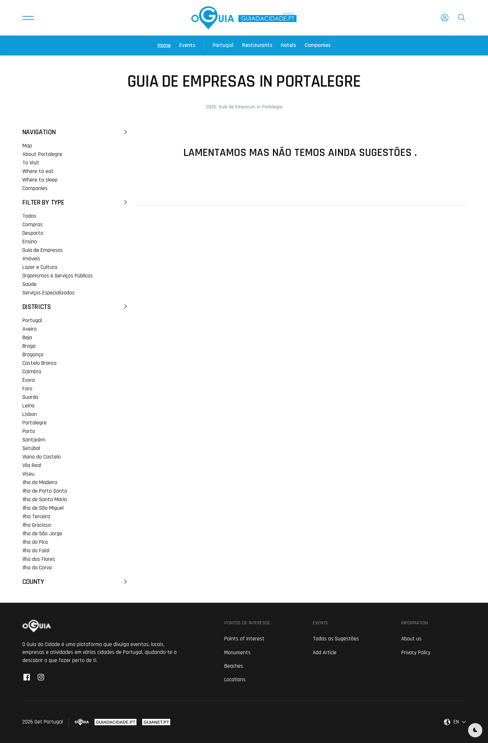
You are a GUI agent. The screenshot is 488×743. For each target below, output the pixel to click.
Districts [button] (75, 307)
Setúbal (31, 448)
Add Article (325, 652)
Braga (29, 346)
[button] (28, 18)
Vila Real (31, 465)
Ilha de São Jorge (42, 533)
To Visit (30, 163)
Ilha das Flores (38, 559)
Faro (27, 388)
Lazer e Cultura (39, 267)
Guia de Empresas (42, 250)
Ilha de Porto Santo (44, 491)
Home (164, 45)
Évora (28, 380)
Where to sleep (40, 180)
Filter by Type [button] (75, 202)
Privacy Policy (415, 652)
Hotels (288, 45)
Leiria (28, 406)
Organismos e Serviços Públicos (57, 276)
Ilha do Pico (35, 542)
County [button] (75, 582)
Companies (318, 45)
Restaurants (257, 45)
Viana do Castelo (41, 457)
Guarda (30, 397)
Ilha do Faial (35, 550)
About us (411, 638)
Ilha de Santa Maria (44, 499)
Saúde (29, 284)
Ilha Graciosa (36, 525)
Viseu (28, 474)
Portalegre (34, 423)
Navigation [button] (75, 132)
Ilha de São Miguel (43, 508)
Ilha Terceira (36, 516)
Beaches (233, 666)
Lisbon (29, 414)
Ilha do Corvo (37, 567)
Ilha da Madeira (39, 482)
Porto (28, 431)
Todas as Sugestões (336, 638)
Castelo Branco (39, 363)
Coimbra (31, 371)
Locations (235, 679)
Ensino (29, 241)
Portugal (223, 45)
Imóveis (31, 258)
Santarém (33, 440)
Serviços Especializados (48, 293)
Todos (29, 216)
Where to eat (38, 171)
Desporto (32, 233)
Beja (27, 337)
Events (187, 45)
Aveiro (29, 329)
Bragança (32, 354)
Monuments (237, 652)
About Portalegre (42, 154)
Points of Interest (244, 638)
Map (27, 146)
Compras (32, 224)
